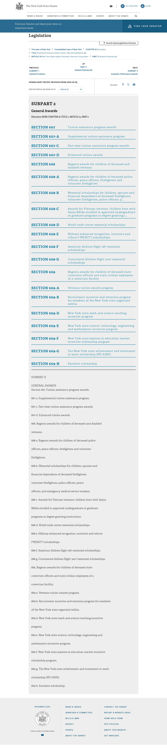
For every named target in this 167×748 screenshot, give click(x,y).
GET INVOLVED (111, 739)
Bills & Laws (84, 17)
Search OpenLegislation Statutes (121, 46)
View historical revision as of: (42, 92)
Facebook (123, 87)
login (148, 6)
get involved (131, 6)
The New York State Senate (42, 6)
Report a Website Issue (117, 716)
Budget (69, 727)
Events (104, 17)
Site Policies (111, 727)
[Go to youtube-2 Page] (42, 738)
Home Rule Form (113, 721)
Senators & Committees (54, 17)
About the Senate (75, 739)
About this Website (115, 733)
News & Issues (23, 17)
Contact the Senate (115, 710)
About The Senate (128, 17)
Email (134, 87)
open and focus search (148, 17)
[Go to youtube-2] (111, 6)
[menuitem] (23, 16)
